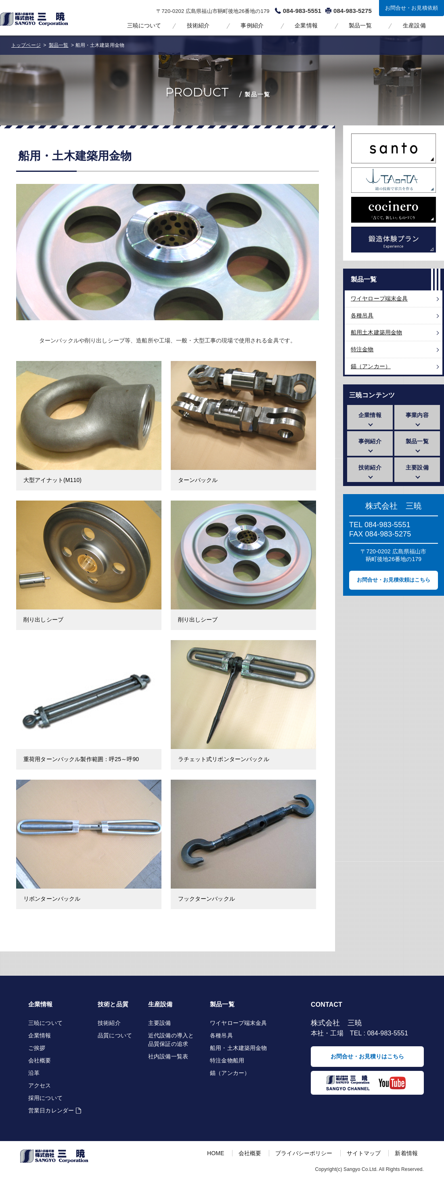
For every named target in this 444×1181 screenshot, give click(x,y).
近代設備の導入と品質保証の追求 (171, 1039)
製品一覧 (360, 25)
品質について (115, 1035)
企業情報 (306, 25)
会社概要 (39, 1060)
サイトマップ (364, 1153)
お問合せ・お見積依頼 (411, 8)
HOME (215, 1153)
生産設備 (414, 25)
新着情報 (406, 1153)
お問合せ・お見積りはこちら (367, 1056)
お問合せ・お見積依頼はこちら (393, 580)
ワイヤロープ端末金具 (379, 298)
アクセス (39, 1085)
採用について (45, 1098)
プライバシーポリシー (303, 1153)
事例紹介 (252, 25)
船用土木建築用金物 (376, 332)
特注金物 (362, 349)
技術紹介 (198, 25)
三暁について (144, 25)
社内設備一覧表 (168, 1056)
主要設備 (417, 467)
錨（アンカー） (371, 366)
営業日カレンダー (51, 1110)
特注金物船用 (227, 1060)
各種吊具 (362, 315)
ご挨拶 (36, 1048)
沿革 (34, 1073)
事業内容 (417, 415)
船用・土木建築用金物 (238, 1048)
